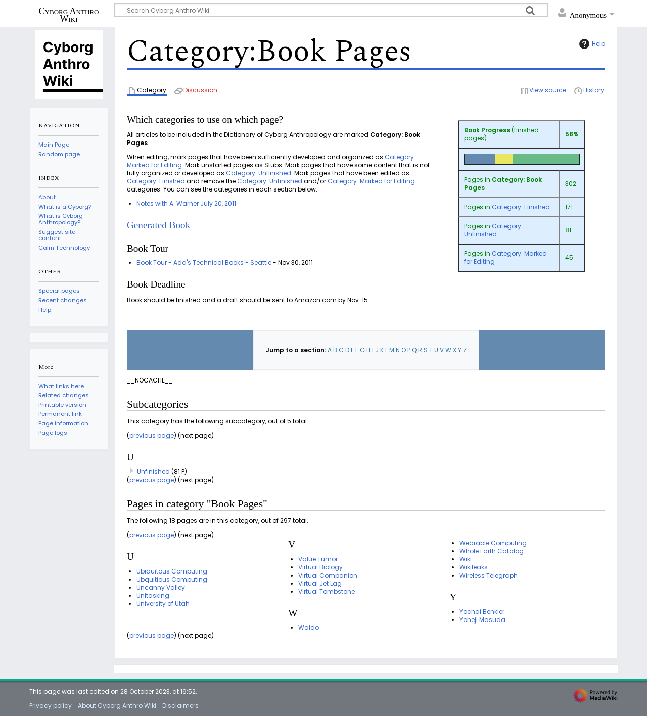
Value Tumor (318, 559)
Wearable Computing (493, 543)
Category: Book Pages (503, 183)
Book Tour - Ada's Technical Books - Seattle (203, 262)
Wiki (465, 559)
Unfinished (153, 471)
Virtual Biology (320, 567)
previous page (151, 435)
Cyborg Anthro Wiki (69, 14)
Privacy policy (50, 705)
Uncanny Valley (160, 587)
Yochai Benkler (481, 611)
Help (591, 44)
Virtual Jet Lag (320, 583)
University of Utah (163, 603)
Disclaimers (180, 705)
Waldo (308, 627)
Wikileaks (473, 567)
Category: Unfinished (493, 230)
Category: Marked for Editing (505, 257)
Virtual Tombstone (326, 591)
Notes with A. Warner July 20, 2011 (186, 203)
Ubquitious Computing (171, 579)
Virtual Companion (327, 575)
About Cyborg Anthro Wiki (117, 705)
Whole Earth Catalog (491, 551)
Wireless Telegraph (488, 575)
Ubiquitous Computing (171, 571)
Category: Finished (521, 207)
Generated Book (158, 225)
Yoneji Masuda (482, 619)
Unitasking (152, 595)
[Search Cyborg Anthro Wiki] (331, 10)
